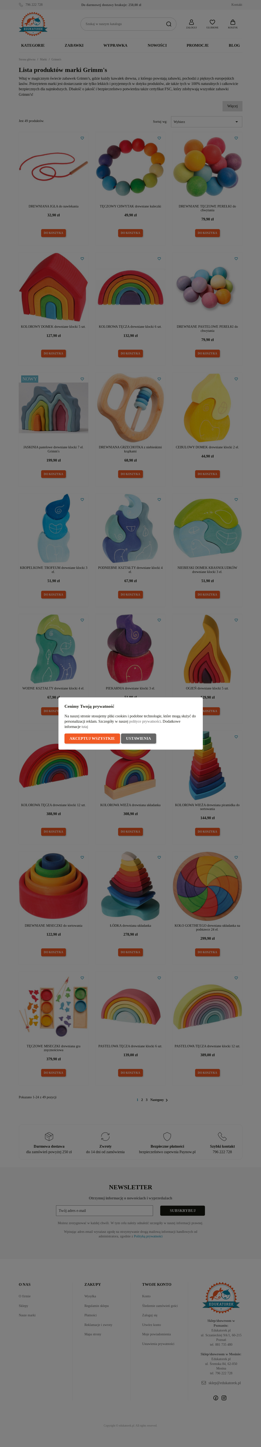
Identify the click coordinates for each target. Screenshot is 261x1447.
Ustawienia (138, 738)
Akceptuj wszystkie (92, 738)
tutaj (85, 726)
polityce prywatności (145, 721)
